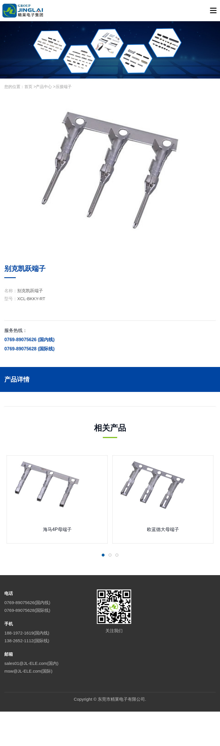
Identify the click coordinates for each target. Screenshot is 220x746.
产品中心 (44, 86)
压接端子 (64, 86)
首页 (28, 86)
